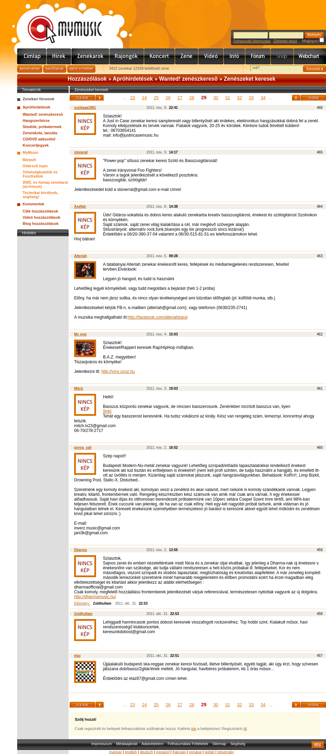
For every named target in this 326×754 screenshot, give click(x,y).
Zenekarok (90, 56)
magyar (115, 752)
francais (179, 752)
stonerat (81, 152)
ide (193, 729)
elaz (77, 656)
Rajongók (126, 56)
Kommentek (33, 204)
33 (251, 97)
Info (234, 56)
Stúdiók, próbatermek (42, 127)
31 (227, 97)
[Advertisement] (42, 341)
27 (179, 97)
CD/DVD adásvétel (39, 139)
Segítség (237, 744)
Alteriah (80, 256)
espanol (163, 752)
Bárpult (29, 160)
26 (168, 97)
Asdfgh (80, 206)
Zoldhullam (83, 614)
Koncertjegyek (36, 145)
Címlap (32, 56)
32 (239, 97)
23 (132, 97)
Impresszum (101, 744)
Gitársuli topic (35, 166)
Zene (186, 56)
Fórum (258, 56)
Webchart (310, 56)
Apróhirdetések (133, 79)
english (131, 752)
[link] (107, 411)
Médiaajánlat (126, 744)
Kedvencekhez (29, 68)
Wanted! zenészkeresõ (188, 79)
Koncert (159, 56)
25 (156, 97)
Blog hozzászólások (41, 223)
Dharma (80, 550)
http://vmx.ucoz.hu (118, 371)
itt (245, 729)
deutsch (146, 752)
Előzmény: (82, 603)
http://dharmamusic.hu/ (95, 596)
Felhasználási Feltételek (188, 744)
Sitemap (219, 744)
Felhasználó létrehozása (251, 41)
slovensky (226, 752)
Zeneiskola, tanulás (40, 133)
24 (144, 97)
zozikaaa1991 (85, 108)
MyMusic (30, 152)
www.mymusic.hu (59, 22)
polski (209, 752)
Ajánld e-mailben (81, 68)
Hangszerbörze (36, 120)
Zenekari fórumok (38, 99)
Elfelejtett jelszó (285, 41)
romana (195, 752)
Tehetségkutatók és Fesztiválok (40, 174)
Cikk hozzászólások (40, 211)
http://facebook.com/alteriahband (157, 317)
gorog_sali (83, 447)
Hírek (59, 56)
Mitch (78, 388)
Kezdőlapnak (54, 68)
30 (215, 97)
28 (191, 97)
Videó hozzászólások (41, 217)
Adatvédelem (152, 744)
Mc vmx (80, 334)
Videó (211, 56)
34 (262, 97)
